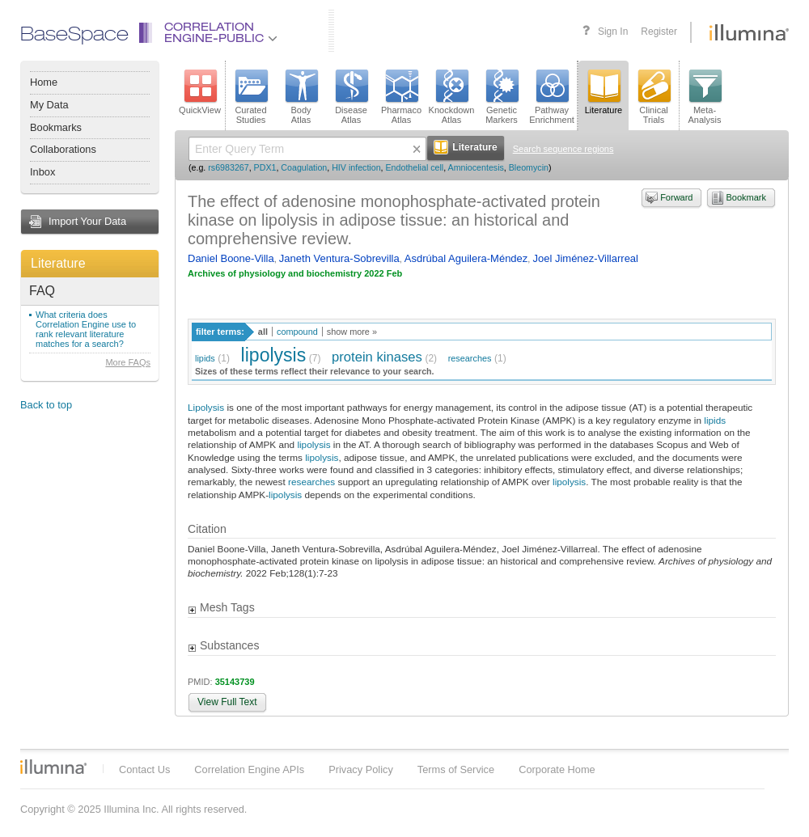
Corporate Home (557, 769)
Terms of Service (455, 769)
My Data (49, 105)
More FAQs (127, 362)
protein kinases (377, 357)
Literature (58, 263)
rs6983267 (228, 167)
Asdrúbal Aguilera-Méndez (465, 258)
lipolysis (274, 355)
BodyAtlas (301, 97)
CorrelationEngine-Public (220, 33)
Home (43, 82)
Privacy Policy (360, 769)
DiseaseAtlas (351, 97)
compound (297, 331)
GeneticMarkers (501, 97)
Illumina (53, 766)
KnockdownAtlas (452, 97)
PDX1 (265, 167)
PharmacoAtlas (401, 97)
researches (470, 358)
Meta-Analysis (705, 97)
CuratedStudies (251, 97)
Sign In (613, 31)
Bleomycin (529, 167)
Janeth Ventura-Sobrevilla (339, 258)
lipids (205, 358)
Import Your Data (87, 221)
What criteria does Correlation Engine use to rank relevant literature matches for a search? (86, 329)
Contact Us (144, 769)
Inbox (42, 172)
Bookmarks (56, 127)
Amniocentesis (476, 167)
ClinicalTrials (653, 97)
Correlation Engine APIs (249, 769)
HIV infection (356, 167)
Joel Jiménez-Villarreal (585, 258)
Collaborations (63, 149)
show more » (352, 331)
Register (659, 31)
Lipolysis (206, 407)
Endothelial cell (415, 167)
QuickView (200, 92)
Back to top (46, 405)
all (263, 331)
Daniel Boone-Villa (231, 258)
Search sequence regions (563, 149)
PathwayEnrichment (551, 97)
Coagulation (304, 167)
